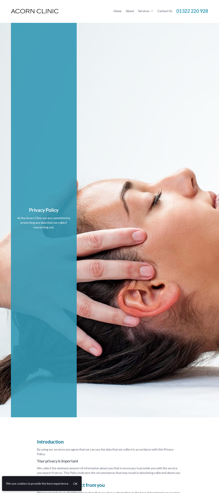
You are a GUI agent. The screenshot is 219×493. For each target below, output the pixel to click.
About (130, 11)
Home (117, 11)
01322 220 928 (192, 11)
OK (75, 483)
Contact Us (164, 11)
